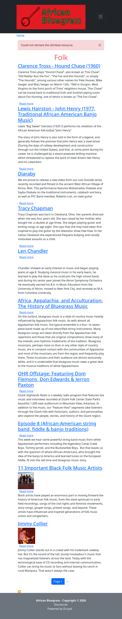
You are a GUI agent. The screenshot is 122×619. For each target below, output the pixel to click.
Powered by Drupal (61, 609)
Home (20, 35)
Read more (26, 103)
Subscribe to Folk (19, 591)
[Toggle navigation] (100, 16)
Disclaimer (61, 604)
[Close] (100, 45)
